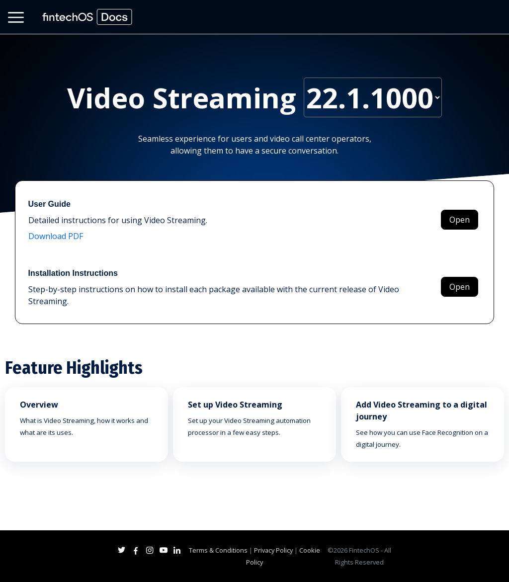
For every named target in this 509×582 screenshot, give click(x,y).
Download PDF (55, 236)
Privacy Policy (273, 550)
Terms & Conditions (218, 550)
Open (459, 219)
